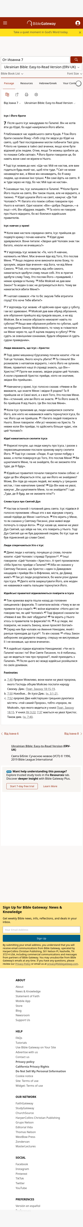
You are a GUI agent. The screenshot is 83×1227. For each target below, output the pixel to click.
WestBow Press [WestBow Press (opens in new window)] (25, 1137)
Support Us (23, 1020)
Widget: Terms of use (29, 1086)
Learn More (50, 786)
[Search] (76, 59)
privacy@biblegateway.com (62, 963)
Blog (19, 1010)
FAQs (19, 1038)
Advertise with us (27, 1052)
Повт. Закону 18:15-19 (40, 689)
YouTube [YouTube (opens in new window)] (21, 1188)
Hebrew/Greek (48, 83)
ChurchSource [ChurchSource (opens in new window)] (25, 1113)
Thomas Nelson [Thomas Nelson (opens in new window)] (26, 1132)
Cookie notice (24, 1076)
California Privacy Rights (32, 1066)
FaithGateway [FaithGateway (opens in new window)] (24, 1103)
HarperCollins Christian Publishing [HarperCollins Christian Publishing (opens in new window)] (38, 1118)
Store (19, 1006)
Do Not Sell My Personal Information (41, 1071)
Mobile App (23, 1001)
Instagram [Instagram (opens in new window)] (22, 1169)
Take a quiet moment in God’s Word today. (40, 32)
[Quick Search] (35, 59)
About (19, 987)
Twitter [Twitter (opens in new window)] (20, 1183)
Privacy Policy (23, 963)
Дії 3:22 (31, 712)
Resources (26, 83)
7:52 (10, 698)
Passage (9, 83)
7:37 (39, 712)
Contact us (23, 1057)
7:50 (10, 693)
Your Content (71, 83)
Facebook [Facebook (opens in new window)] (22, 1164)
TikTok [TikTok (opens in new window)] (20, 1178)
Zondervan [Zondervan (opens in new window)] (23, 1142)
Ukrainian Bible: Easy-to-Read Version (37, 746)
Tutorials (21, 1043)
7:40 (10, 680)
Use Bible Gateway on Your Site (36, 1047)
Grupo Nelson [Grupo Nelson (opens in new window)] (25, 1122)
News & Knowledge (28, 991)
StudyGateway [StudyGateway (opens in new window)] (25, 1108)
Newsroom (23, 1015)
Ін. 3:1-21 (52, 693)
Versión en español (28, 1206)
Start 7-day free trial (22, 786)
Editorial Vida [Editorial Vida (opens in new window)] (24, 1127)
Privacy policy (25, 1062)
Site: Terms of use (27, 1081)
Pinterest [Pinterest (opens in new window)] (21, 1174)
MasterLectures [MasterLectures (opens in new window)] (26, 1146)
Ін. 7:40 (28, 717)
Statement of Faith (28, 996)
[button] (77, 23)
